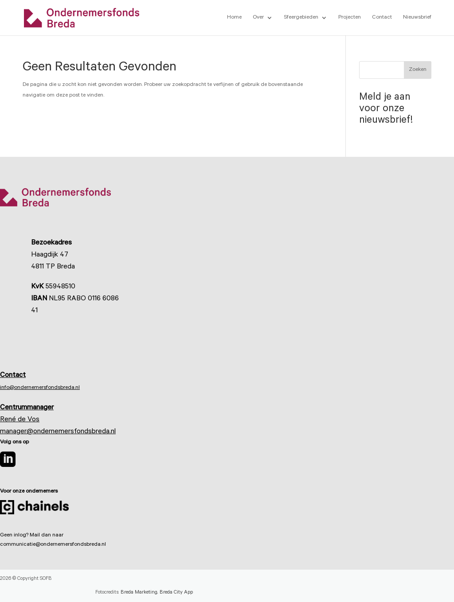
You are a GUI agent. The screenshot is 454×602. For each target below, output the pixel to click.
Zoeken (418, 70)
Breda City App (176, 593)
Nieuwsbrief (417, 18)
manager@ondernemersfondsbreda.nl (58, 432)
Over (258, 18)
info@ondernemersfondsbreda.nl (40, 388)
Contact (382, 18)
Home (234, 18)
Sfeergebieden (301, 18)
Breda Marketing (139, 593)
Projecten (349, 18)
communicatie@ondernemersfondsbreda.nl (53, 545)
